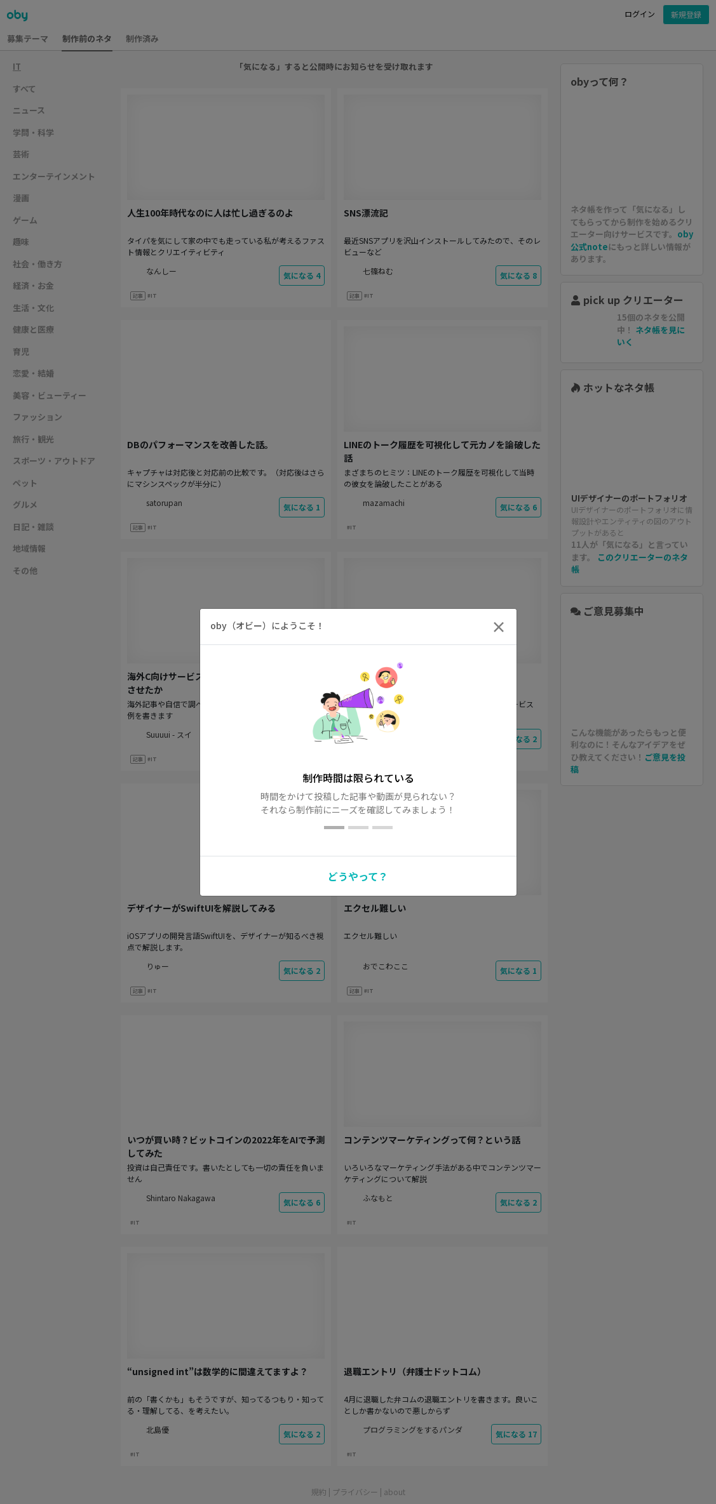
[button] (358, 874)
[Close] (499, 626)
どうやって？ (358, 876)
